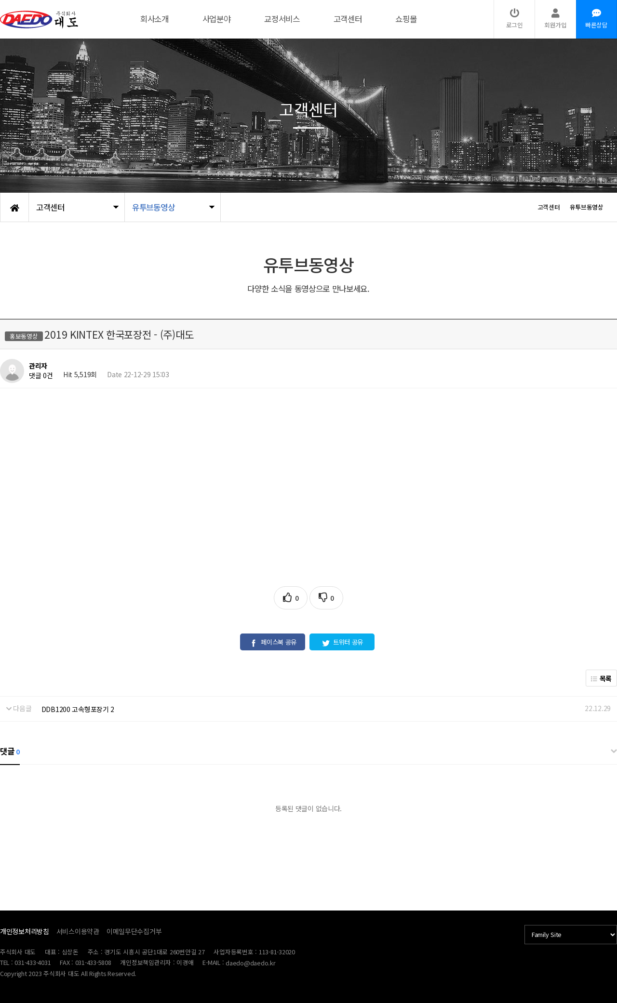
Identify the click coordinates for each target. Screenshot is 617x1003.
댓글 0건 (41, 375)
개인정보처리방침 (24, 931)
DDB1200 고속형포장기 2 (78, 709)
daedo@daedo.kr (250, 962)
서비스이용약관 (77, 931)
